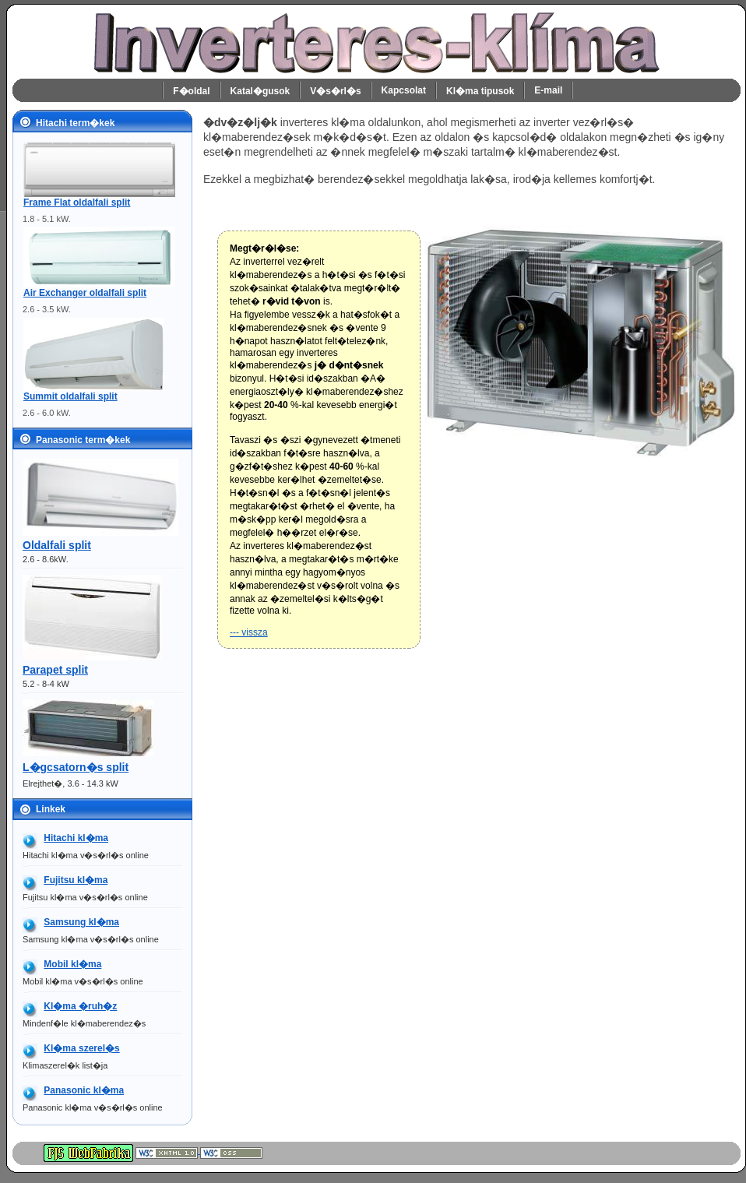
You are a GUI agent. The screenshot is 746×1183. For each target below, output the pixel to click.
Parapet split (55, 670)
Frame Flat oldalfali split (76, 202)
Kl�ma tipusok (480, 91)
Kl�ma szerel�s (81, 1048)
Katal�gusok (260, 91)
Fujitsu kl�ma (75, 880)
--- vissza (249, 632)
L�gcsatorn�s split (75, 767)
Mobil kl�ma (72, 964)
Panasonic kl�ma (84, 1090)
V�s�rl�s (335, 91)
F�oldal (191, 91)
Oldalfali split (57, 545)
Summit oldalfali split (70, 396)
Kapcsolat (404, 90)
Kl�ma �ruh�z (80, 1006)
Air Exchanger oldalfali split (84, 292)
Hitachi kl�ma (76, 838)
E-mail (548, 90)
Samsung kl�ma (81, 922)
